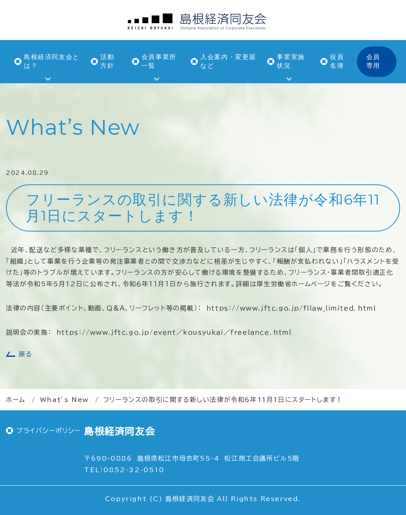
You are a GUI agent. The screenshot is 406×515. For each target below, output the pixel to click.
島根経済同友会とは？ (52, 61)
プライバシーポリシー (48, 430)
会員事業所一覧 (159, 61)
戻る (25, 354)
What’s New (64, 399)
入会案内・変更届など (228, 61)
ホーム (15, 399)
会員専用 (373, 61)
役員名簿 (337, 61)
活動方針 (107, 61)
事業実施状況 (290, 61)
